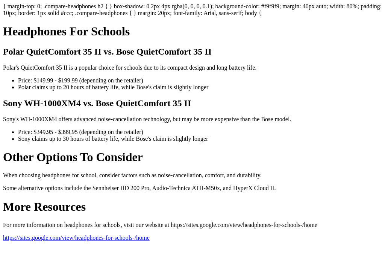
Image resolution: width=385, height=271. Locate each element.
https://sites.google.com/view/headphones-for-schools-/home (76, 237)
